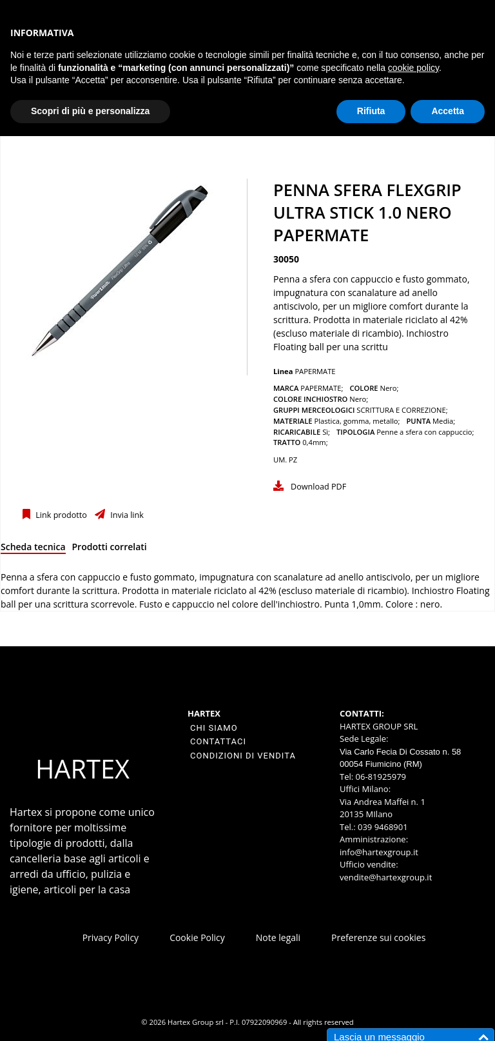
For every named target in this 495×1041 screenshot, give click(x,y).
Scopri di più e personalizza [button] (90, 111)
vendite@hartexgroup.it (386, 877)
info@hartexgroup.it (379, 852)
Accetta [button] (447, 111)
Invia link (126, 515)
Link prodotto (60, 515)
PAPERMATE (315, 371)
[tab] (33, 549)
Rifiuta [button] (371, 111)
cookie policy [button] (413, 68)
